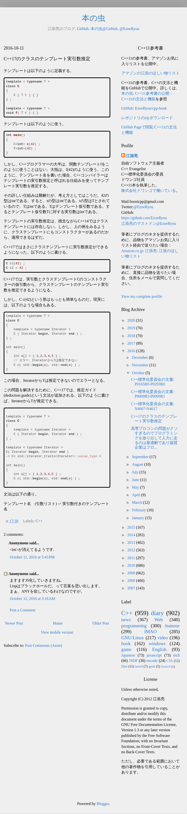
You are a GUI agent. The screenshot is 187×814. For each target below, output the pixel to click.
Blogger (103, 804)
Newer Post (14, 623)
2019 (131, 328)
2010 (131, 565)
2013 (131, 542)
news (126, 619)
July (136, 472)
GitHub (83, 29)
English (159, 649)
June (136, 480)
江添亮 (132, 156)
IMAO (150, 631)
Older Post (101, 623)
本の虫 (93, 18)
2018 (131, 336)
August (138, 464)
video (163, 637)
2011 (131, 558)
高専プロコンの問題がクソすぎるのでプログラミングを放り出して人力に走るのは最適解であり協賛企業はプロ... (154, 437)
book (126, 643)
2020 (131, 320)
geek (152, 666)
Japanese (128, 655)
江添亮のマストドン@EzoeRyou (148, 223)
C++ (39, 521)
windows (157, 643)
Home (58, 623)
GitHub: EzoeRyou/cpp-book (144, 108)
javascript (154, 655)
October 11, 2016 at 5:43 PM (32, 557)
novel (139, 666)
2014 (131, 535)
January (138, 518)
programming (134, 625)
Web (158, 619)
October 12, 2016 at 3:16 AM (32, 599)
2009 (131, 573)
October (139, 373)
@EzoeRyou (129, 29)
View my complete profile (141, 296)
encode (152, 661)
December (140, 357)
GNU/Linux (132, 637)
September (141, 457)
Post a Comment (23, 610)
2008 (131, 580)
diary (157, 613)
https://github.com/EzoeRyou (144, 218)
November (141, 365)
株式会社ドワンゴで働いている (148, 190)
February (139, 510)
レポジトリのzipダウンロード (147, 118)
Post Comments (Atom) (43, 645)
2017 (131, 343)
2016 (131, 351)
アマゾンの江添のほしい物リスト (150, 73)
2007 (131, 588)
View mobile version (57, 632)
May (136, 487)
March (137, 502)
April (136, 495)
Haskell (165, 666)
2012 (131, 550)
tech (176, 655)
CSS (170, 661)
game (126, 649)
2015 (131, 527)
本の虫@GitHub (104, 29)
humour (172, 625)
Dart (124, 666)
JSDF (133, 661)
